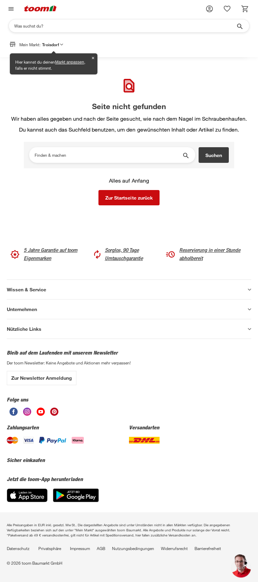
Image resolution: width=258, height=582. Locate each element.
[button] (209, 9)
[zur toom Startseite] (40, 9)
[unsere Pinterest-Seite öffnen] (54, 414)
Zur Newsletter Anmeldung (41, 378)
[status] (227, 9)
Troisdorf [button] (52, 45)
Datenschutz (18, 548)
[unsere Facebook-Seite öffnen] (14, 414)
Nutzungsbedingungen (133, 548)
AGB (101, 548)
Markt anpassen (69, 62)
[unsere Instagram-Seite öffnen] (27, 414)
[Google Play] (76, 500)
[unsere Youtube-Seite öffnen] (41, 414)
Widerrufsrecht (174, 548)
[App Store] (27, 500)
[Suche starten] (239, 26)
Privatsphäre (49, 548)
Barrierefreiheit (208, 548)
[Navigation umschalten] (10, 9)
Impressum (80, 548)
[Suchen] (124, 26)
